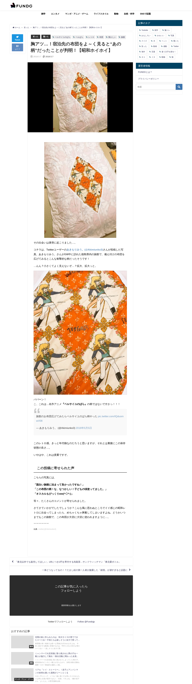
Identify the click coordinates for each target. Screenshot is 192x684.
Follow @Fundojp (86, 622)
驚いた (47, 37)
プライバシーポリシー (148, 79)
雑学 (43, 14)
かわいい (160, 35)
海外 (143, 52)
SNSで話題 (145, 14)
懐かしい (113, 37)
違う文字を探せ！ (169, 52)
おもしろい (145, 35)
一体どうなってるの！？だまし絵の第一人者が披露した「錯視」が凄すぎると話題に (81, 571)
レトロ (92, 37)
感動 (165, 46)
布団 (102, 37)
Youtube (144, 30)
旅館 (124, 37)
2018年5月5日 (84, 428)
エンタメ (55, 14)
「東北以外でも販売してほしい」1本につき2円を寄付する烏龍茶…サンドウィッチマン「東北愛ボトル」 (71, 562)
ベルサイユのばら (63, 37)
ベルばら (80, 37)
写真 (172, 35)
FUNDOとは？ (145, 72)
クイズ (144, 41)
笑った (36, 37)
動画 (155, 46)
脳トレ (167, 30)
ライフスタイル (101, 14)
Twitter (176, 46)
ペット (164, 41)
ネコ (143, 57)
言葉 (153, 52)
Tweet (17, 38)
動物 (116, 14)
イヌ (153, 57)
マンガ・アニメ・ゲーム (76, 14)
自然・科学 (129, 14)
